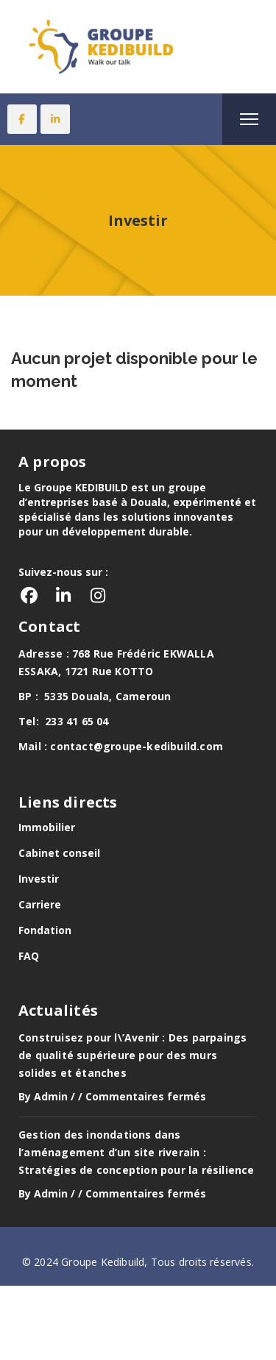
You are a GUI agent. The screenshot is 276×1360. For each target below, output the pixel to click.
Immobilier (46, 827)
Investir (38, 879)
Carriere (39, 904)
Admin (51, 1096)
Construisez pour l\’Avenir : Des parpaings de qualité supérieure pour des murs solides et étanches (132, 1055)
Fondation (44, 930)
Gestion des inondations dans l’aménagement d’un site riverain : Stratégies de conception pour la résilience (136, 1152)
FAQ (28, 956)
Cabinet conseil (59, 853)
